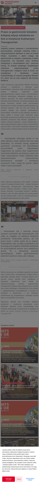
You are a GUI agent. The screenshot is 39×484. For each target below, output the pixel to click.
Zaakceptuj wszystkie (9, 479)
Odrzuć (19, 479)
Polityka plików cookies (30, 479)
